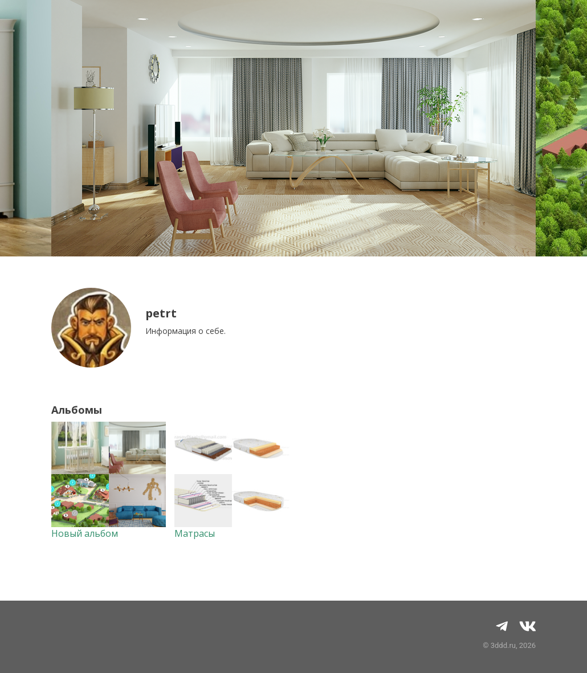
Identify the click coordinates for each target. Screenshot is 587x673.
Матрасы (194, 533)
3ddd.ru (503, 645)
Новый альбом (84, 533)
